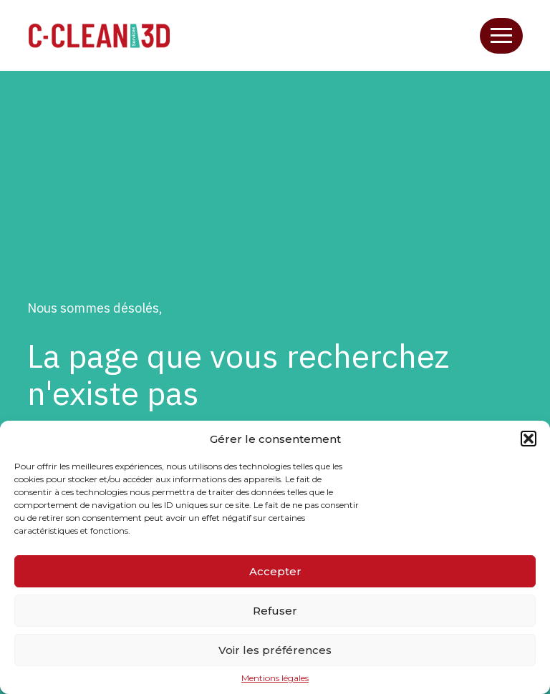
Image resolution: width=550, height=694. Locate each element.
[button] (528, 438)
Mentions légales (275, 678)
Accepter (275, 571)
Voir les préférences (275, 650)
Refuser (275, 610)
